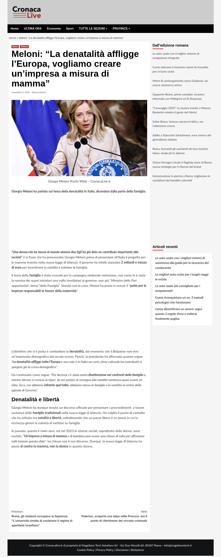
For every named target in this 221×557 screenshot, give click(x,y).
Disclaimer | (123, 551)
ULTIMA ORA (33, 28)
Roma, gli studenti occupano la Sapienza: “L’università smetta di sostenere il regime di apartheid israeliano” (45, 519)
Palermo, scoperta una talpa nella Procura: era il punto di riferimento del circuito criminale (113, 517)
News (15, 48)
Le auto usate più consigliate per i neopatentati (177, 289)
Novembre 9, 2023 (21, 93)
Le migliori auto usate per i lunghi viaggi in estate (181, 278)
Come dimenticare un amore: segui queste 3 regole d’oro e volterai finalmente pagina (178, 315)
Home (14, 28)
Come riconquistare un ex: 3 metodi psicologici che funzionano (179, 301)
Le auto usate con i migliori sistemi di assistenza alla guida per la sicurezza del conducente (182, 264)
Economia (54, 28)
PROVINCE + (121, 28)
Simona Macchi (39, 93)
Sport (70, 28)
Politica (24, 48)
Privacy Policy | (106, 551)
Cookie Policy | (86, 551)
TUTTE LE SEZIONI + (93, 28)
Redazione (137, 551)
